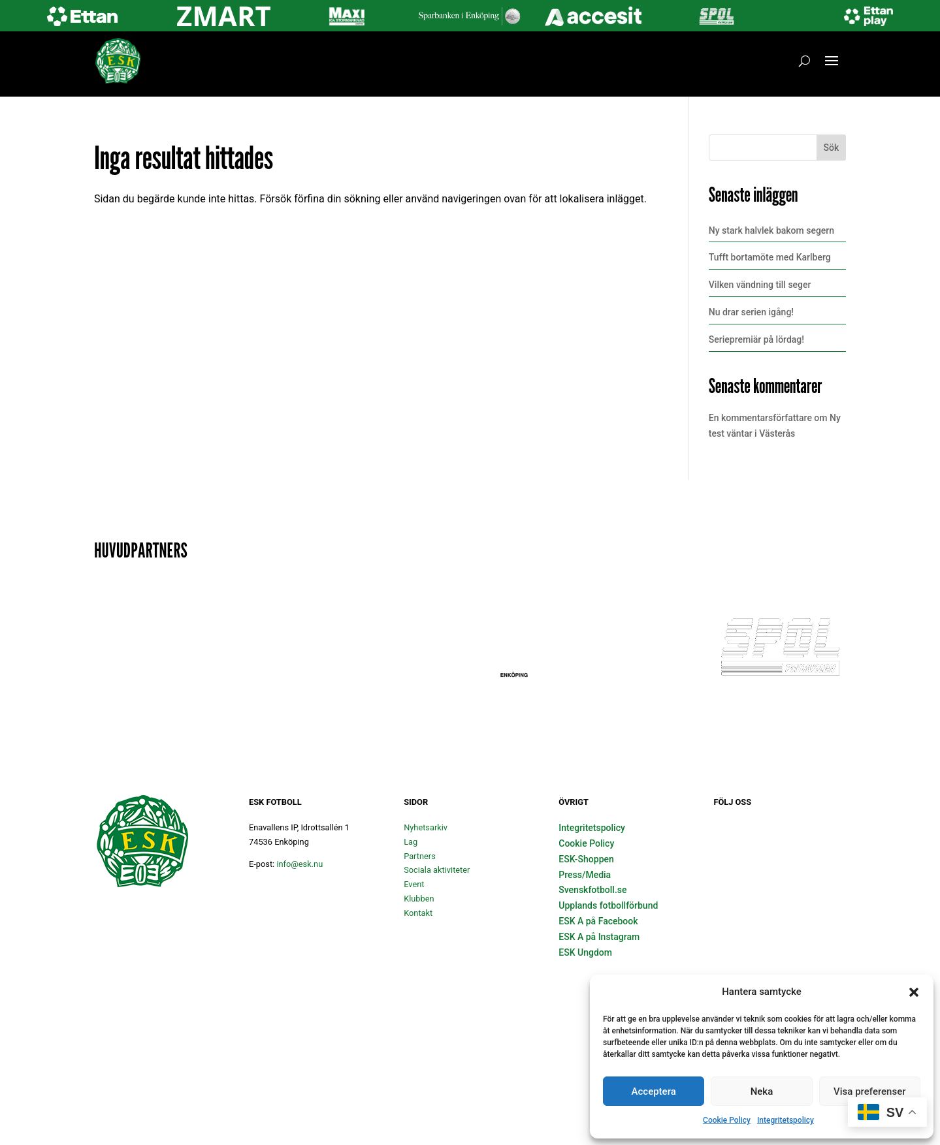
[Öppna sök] (804, 61)
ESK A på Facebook (598, 921)
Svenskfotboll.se (592, 890)
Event (414, 884)
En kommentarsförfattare (760, 418)
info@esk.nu (299, 864)
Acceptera (654, 1091)
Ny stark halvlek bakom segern (771, 230)
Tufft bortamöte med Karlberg (770, 257)
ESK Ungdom (585, 952)
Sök (831, 147)
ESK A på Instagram (599, 937)
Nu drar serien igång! (751, 312)
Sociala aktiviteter (437, 870)
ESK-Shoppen (586, 859)
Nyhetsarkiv (425, 827)
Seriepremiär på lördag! (756, 339)
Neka (762, 1091)
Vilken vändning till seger (760, 284)
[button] (913, 992)
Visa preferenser (869, 1091)
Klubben (419, 898)
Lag (410, 842)
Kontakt (418, 913)
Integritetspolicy (785, 1120)
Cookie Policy (727, 1120)
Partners (420, 856)
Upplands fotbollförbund (608, 905)
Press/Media (585, 875)
